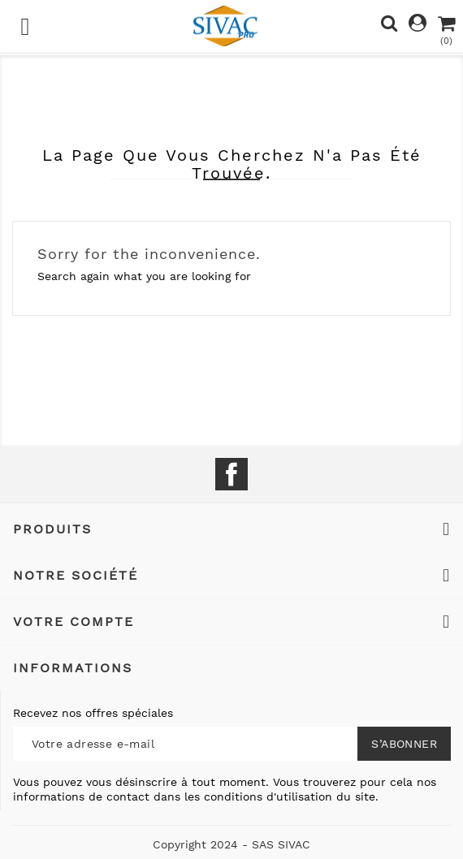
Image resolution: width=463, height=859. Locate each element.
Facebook (231, 474)
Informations (72, 668)
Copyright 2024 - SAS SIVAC (231, 844)
